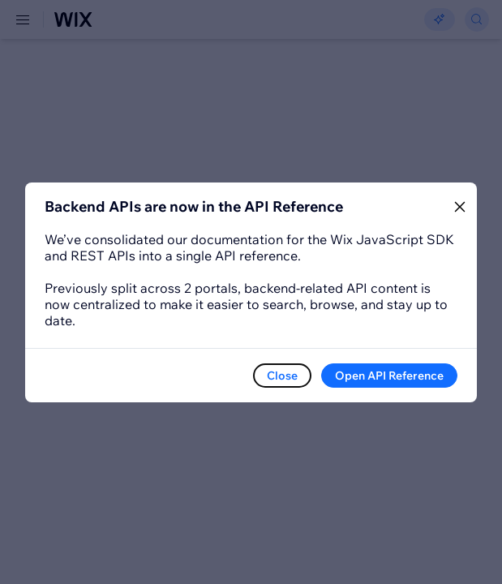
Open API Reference (389, 375)
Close (282, 375)
